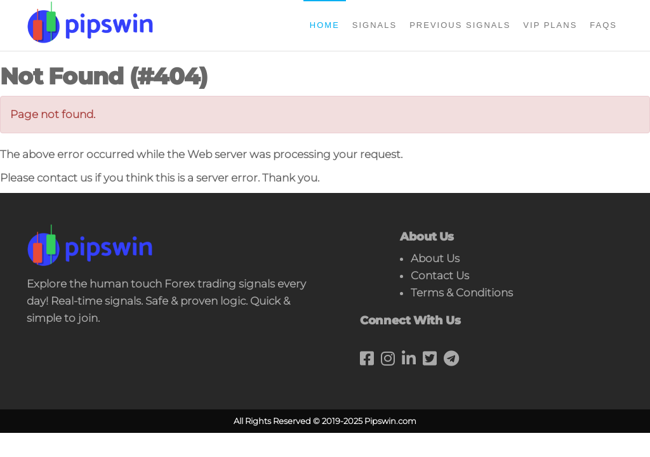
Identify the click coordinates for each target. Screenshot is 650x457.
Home (325, 25)
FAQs (603, 25)
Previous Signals (459, 25)
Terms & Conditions (462, 292)
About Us (435, 258)
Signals (374, 25)
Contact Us (440, 275)
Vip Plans (550, 25)
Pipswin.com (390, 421)
